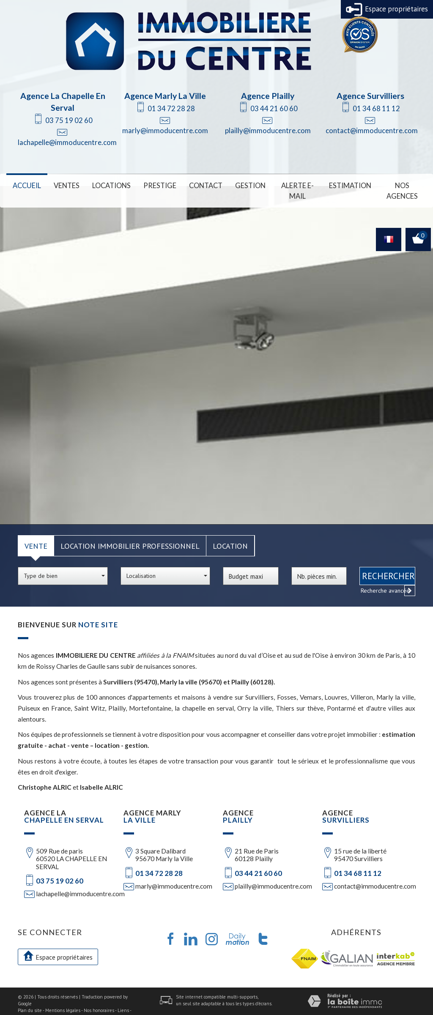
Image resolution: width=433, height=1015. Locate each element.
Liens (123, 998)
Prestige (154, 185)
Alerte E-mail (290, 185)
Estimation (345, 185)
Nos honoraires (99, 998)
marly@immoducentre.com (165, 130)
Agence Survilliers (370, 96)
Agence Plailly (267, 96)
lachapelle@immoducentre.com (67, 142)
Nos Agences (398, 185)
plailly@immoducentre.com (268, 130)
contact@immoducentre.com (372, 130)
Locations (107, 185)
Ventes (64, 185)
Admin (24, 1005)
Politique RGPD (50, 1005)
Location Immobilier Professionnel (130, 534)
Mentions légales (62, 998)
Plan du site (30, 998)
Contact (198, 185)
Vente (36, 534)
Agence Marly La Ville (165, 96)
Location (230, 534)
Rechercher (388, 564)
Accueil (26, 185)
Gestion (240, 185)
